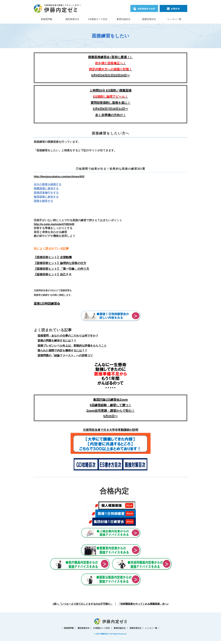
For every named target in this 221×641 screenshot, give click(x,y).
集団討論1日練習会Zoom (110, 399)
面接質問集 (46, 19)
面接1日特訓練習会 (47, 303)
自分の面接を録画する (47, 184)
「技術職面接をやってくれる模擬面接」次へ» (143, 604)
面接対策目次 (149, 19)
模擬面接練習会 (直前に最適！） (110, 63)
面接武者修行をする (46, 192)
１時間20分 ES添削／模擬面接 (110, 90)
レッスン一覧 (174, 19)
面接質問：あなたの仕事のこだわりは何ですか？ (68, 335)
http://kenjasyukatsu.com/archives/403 (59, 176)
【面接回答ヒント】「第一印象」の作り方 (61, 268)
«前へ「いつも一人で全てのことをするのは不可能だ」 (82, 604)
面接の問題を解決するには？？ (57, 340)
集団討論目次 (123, 19)
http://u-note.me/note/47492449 (54, 224)
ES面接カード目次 (97, 19)
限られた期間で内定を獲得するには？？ (62, 350)
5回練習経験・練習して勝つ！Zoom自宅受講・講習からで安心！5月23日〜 (110, 410)
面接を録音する (43, 200)
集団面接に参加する (46, 196)
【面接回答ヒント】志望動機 (53, 257)
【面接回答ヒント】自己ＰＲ (53, 274)
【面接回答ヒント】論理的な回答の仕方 (60, 263)
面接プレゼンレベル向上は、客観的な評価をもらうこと (72, 345)
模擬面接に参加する (46, 188)
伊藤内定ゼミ (105, 634)
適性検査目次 (72, 19)
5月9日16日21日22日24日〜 (110, 75)
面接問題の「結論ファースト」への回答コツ (65, 355)
